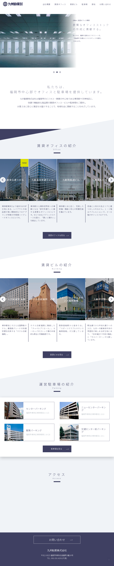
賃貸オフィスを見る (56, 235)
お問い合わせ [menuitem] (105, 4)
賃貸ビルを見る (56, 355)
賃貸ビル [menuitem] (74, 4)
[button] (54, 72)
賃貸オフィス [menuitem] (60, 4)
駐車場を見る (56, 449)
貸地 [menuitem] (93, 4)
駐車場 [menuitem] (85, 4)
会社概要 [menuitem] (46, 4)
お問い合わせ (57, 540)
